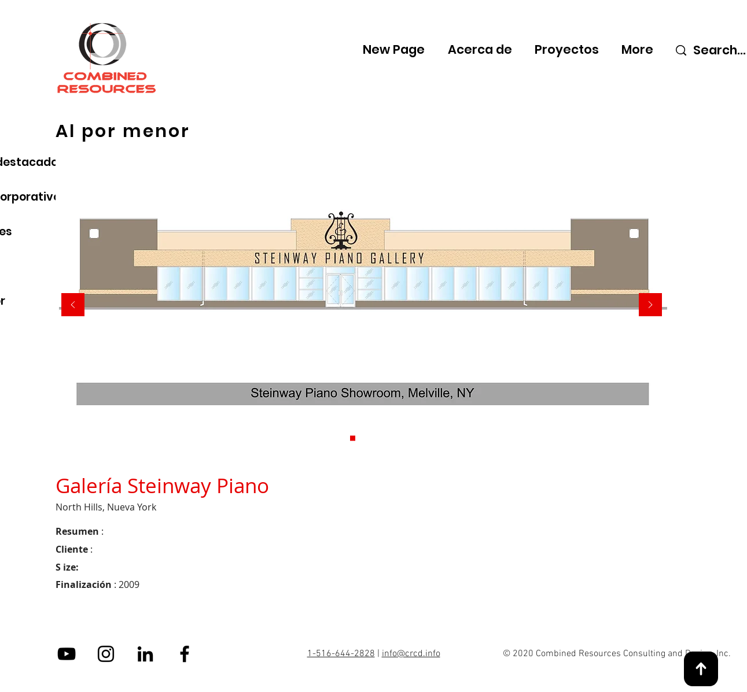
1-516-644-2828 (341, 654)
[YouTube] (67, 654)
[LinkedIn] (145, 654)
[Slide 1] (352, 438)
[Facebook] (185, 654)
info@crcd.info (411, 654)
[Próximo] (650, 305)
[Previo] (72, 305)
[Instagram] (106, 654)
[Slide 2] (370, 438)
